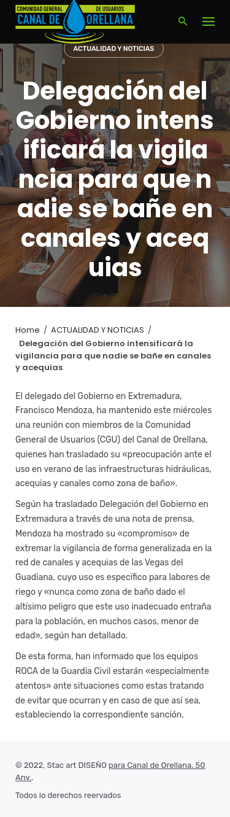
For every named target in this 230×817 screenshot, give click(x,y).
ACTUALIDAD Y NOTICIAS (114, 49)
